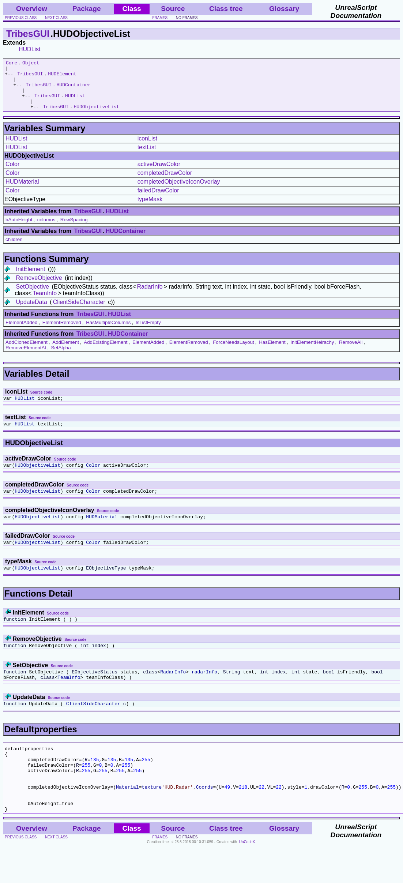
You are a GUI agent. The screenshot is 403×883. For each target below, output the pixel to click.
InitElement (30, 279)
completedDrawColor (165, 183)
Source (173, 8)
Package (86, 8)
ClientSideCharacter (79, 312)
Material (127, 818)
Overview (31, 8)
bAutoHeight (18, 229)
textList (147, 157)
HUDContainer (74, 90)
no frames (186, 18)
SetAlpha (61, 357)
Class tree (226, 8)
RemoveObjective (39, 288)
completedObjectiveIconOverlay (179, 191)
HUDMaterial (22, 191)
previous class (21, 18)
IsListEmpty (148, 332)
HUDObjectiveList (96, 116)
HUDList (30, 49)
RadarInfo (150, 296)
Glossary (284, 8)
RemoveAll (350, 352)
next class (56, 18)
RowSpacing (74, 229)
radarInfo (204, 692)
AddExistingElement (105, 352)
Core (11, 63)
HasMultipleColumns (108, 332)
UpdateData (31, 312)
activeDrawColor (159, 174)
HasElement (272, 352)
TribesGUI (27, 34)
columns (46, 229)
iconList (147, 148)
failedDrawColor (158, 200)
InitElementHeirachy (312, 352)
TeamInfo (45, 303)
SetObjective (32, 296)
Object (30, 63)
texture (152, 818)
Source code (41, 402)
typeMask (150, 209)
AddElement (65, 352)
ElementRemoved (61, 332)
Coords (204, 818)
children (14, 249)
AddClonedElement (26, 352)
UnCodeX (247, 878)
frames (160, 18)
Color (12, 174)
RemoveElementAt (25, 357)
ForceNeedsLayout (233, 352)
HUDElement (62, 77)
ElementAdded (21, 332)
